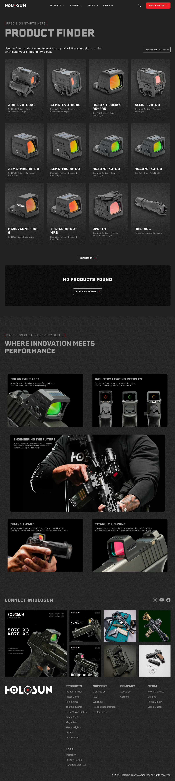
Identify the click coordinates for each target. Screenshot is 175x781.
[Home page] (15, 5)
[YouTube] (161, 600)
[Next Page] (87, 258)
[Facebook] (168, 600)
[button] (156, 49)
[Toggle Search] (139, 5)
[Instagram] (155, 600)
